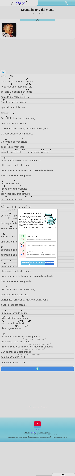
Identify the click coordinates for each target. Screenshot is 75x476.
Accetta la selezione (37, 263)
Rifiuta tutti (25, 263)
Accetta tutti (49, 263)
